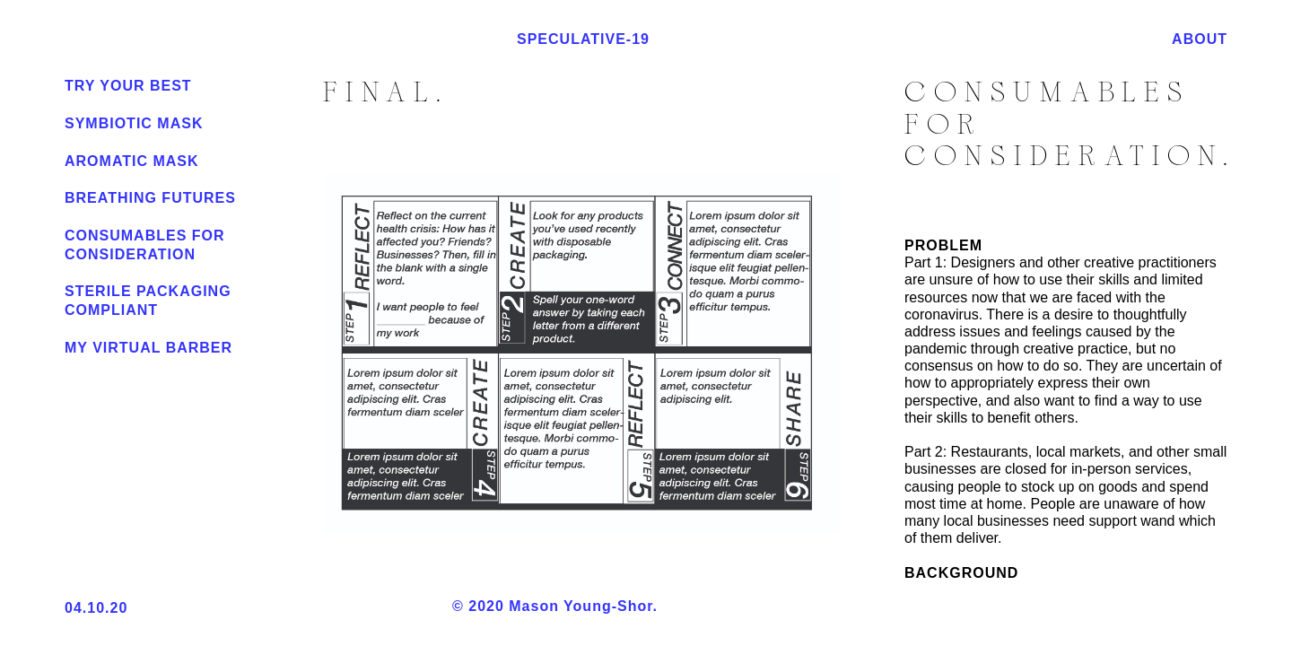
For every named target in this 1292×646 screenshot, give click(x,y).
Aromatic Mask (132, 161)
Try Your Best (128, 85)
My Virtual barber (148, 347)
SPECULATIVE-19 (615, 39)
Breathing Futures (150, 197)
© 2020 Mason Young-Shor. (593, 606)
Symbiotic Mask (134, 123)
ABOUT (1199, 39)
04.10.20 (96, 607)
